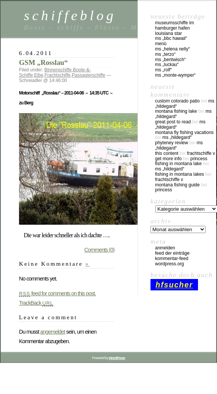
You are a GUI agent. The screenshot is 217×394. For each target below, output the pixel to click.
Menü (160, 43)
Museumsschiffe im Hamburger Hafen (174, 25)
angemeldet (52, 332)
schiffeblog (70, 15)
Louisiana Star (168, 33)
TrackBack (36, 303)
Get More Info (168, 158)
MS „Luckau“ (167, 64)
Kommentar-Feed (171, 258)
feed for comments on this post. (57, 293)
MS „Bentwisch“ (170, 59)
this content (166, 153)
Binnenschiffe (58, 69)
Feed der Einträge (172, 253)
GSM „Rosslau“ (43, 62)
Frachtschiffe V (201, 153)
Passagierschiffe (88, 75)
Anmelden (165, 248)
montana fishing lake (176, 111)
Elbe (38, 75)
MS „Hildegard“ (177, 137)
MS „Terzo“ (165, 54)
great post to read (173, 122)
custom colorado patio (177, 101)
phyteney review (171, 142)
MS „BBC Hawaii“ (171, 38)
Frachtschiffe (57, 75)
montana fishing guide (177, 185)
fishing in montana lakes (179, 174)
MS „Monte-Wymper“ (175, 75)
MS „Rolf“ (163, 69)
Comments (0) (99, 250)
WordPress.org (169, 263)
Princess (198, 158)
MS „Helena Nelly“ (172, 49)
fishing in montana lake (178, 163)
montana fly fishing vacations (184, 132)
